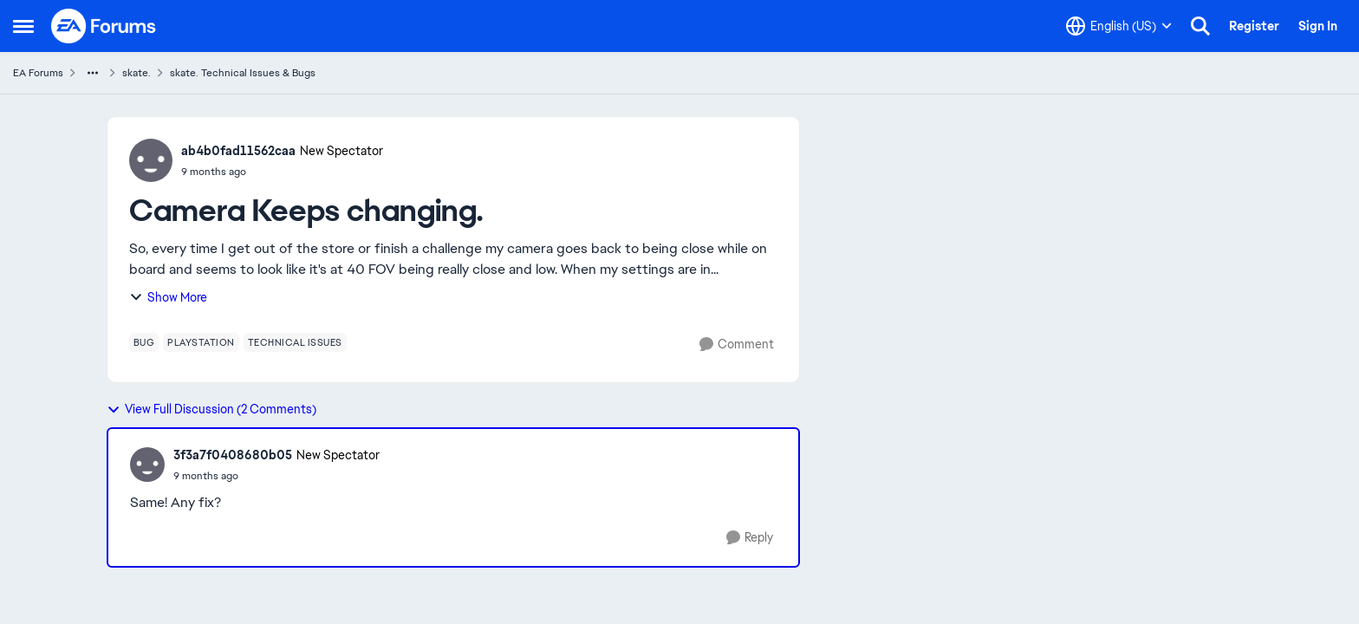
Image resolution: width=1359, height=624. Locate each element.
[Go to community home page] (104, 26)
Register (1254, 26)
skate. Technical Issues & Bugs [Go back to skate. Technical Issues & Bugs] (242, 73)
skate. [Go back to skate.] (136, 73)
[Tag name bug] (144, 342)
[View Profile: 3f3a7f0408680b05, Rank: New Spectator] (147, 464)
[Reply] (750, 537)
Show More (168, 297)
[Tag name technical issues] (295, 342)
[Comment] (736, 344)
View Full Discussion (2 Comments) (211, 409)
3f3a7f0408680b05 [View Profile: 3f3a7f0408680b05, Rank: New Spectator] (232, 455)
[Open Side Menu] (23, 26)
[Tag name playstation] (201, 342)
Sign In (1317, 26)
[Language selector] (1119, 26)
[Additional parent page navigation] (92, 73)
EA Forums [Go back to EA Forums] (38, 73)
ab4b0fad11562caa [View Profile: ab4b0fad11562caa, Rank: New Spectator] (238, 151)
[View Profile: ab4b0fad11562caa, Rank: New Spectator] (150, 160)
